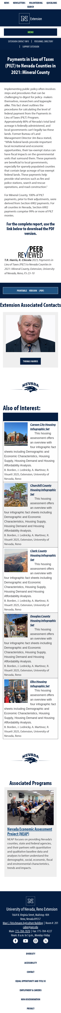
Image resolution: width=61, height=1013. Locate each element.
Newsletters (19, 2)
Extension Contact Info (18, 41)
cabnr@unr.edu (30, 927)
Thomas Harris (30, 361)
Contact (30, 971)
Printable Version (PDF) (30, 290)
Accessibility (30, 962)
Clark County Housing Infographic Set (43, 555)
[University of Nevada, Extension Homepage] (30, 900)
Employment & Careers (30, 990)
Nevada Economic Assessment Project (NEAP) (29, 831)
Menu (31, 32)
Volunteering (36, 2)
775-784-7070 (22, 931)
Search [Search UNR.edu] (30, 6)
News (6, 2)
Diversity (30, 953)
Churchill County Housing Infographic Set (43, 489)
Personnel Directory (43, 41)
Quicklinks (52, 2)
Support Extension (30, 46)
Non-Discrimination (30, 999)
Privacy (30, 1008)
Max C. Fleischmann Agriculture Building (23, 923)
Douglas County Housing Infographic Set (43, 620)
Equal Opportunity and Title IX (30, 981)
